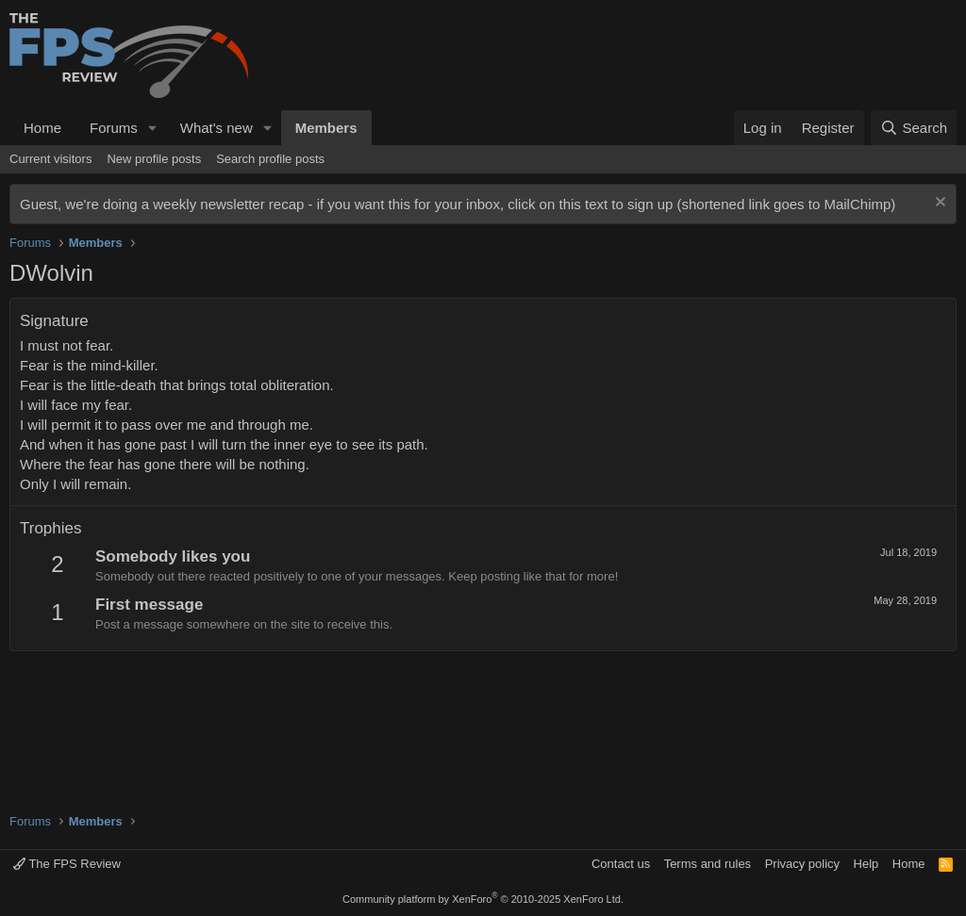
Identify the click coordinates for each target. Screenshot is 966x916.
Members (326, 128)
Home (42, 128)
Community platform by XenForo (483, 899)
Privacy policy (802, 864)
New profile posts (154, 159)
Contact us (620, 864)
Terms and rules (707, 864)
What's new (216, 128)
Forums (114, 128)
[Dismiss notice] (938, 204)
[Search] (914, 127)
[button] (153, 127)
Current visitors (50, 159)
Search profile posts (270, 159)
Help (866, 864)
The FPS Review (67, 864)
